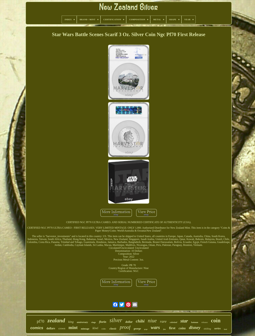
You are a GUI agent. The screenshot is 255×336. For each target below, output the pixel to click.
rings (93, 322)
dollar (129, 321)
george (137, 328)
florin (102, 321)
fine (164, 329)
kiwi (95, 328)
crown (61, 328)
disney (195, 327)
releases (204, 322)
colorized (173, 322)
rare (163, 321)
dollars (51, 328)
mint (73, 327)
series (217, 328)
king (71, 321)
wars (155, 327)
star (184, 320)
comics (36, 328)
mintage (85, 328)
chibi (140, 321)
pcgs (146, 329)
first (172, 328)
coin (216, 320)
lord (225, 329)
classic (113, 328)
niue (152, 320)
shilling (207, 328)
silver (115, 320)
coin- (103, 329)
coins (182, 328)
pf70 (40, 321)
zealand (56, 320)
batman (194, 322)
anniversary (82, 322)
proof (125, 327)
